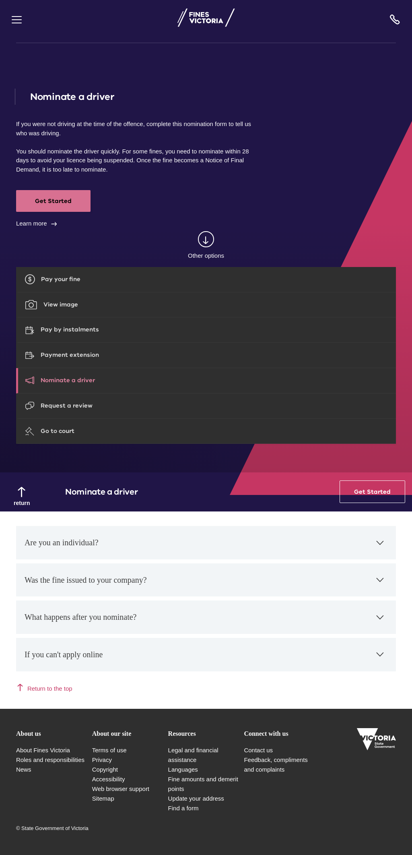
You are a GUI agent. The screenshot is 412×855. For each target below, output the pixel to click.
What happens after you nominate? (205, 621)
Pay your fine (60, 279)
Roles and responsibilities (50, 759)
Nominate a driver (68, 380)
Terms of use (109, 750)
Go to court (57, 431)
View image (60, 304)
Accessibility (108, 779)
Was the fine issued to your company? (205, 584)
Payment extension (70, 355)
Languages (183, 769)
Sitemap (103, 798)
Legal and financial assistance (193, 755)
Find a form (183, 808)
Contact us (258, 750)
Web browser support (120, 788)
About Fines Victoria (43, 750)
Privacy (102, 759)
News (23, 769)
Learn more (31, 223)
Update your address (196, 798)
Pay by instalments (70, 329)
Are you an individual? (205, 547)
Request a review (67, 406)
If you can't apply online (205, 658)
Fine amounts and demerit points (203, 784)
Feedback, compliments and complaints (275, 764)
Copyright (105, 769)
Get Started (53, 201)
